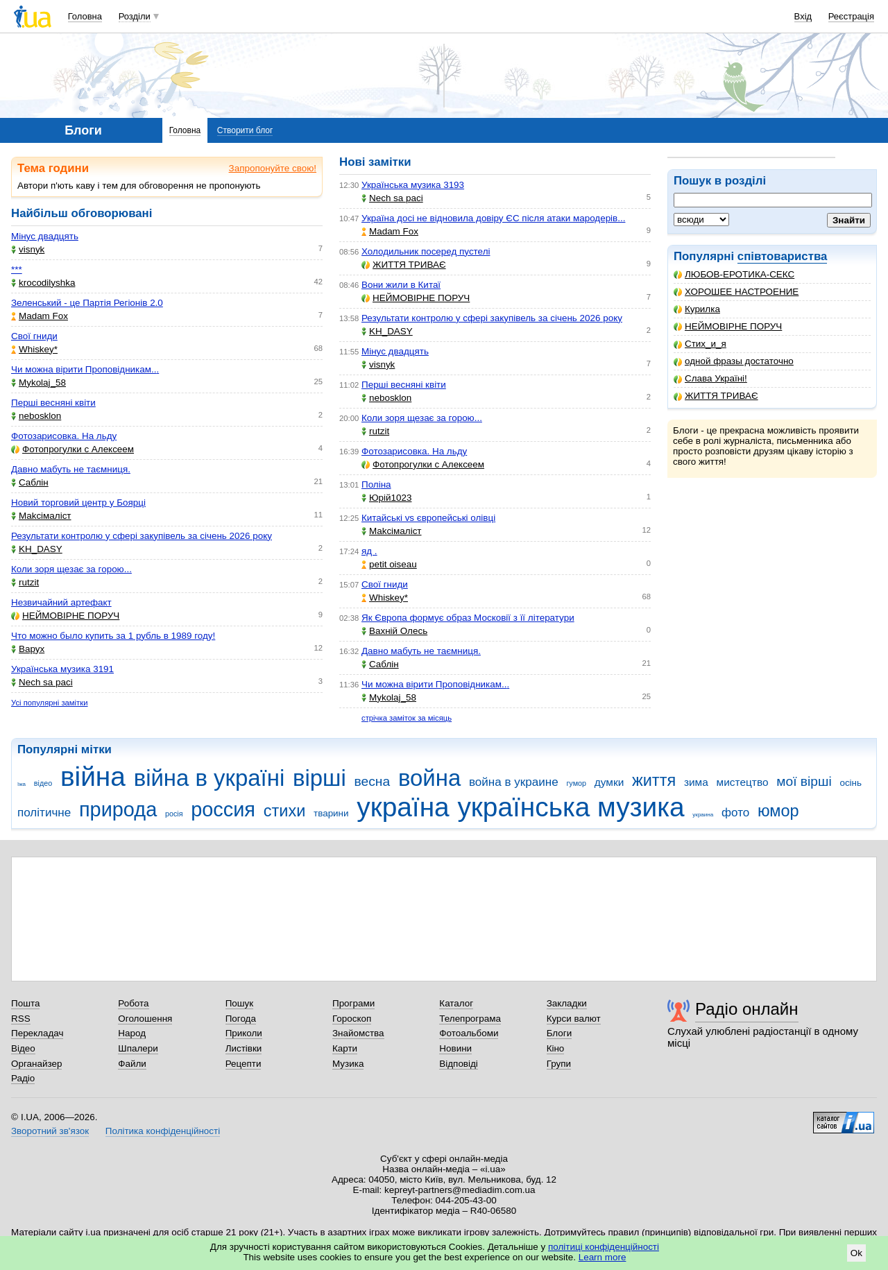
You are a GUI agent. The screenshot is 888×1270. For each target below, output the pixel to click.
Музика (348, 1063)
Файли (132, 1063)
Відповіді (458, 1063)
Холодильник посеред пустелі (425, 251)
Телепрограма (470, 1018)
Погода (240, 1018)
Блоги (559, 1033)
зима (696, 782)
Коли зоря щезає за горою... (71, 569)
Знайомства (358, 1033)
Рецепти (243, 1063)
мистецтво (743, 782)
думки (609, 782)
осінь (850, 783)
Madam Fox (39, 316)
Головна (85, 16)
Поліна (376, 484)
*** (16, 269)
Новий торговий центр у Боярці (78, 502)
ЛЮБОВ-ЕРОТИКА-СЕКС (734, 274)
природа (118, 809)
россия (223, 809)
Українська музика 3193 (412, 185)
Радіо (23, 1078)
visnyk (27, 249)
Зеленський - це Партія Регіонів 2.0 (87, 303)
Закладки (567, 1003)
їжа (21, 784)
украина (702, 815)
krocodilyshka (43, 282)
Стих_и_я (700, 343)
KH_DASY (36, 549)
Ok (856, 1253)
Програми (353, 1003)
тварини (331, 813)
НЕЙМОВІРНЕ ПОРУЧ (728, 326)
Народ (132, 1033)
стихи (285, 811)
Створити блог (245, 130)
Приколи (243, 1033)
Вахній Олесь (394, 631)
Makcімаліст (41, 515)
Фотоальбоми (468, 1033)
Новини (455, 1048)
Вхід (803, 16)
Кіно (556, 1048)
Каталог (456, 1003)
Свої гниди (34, 336)
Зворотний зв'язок (50, 1131)
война (429, 778)
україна (403, 807)
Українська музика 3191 (62, 669)
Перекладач (37, 1033)
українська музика (570, 807)
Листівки (243, 1048)
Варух (27, 649)
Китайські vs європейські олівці (428, 518)
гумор (576, 783)
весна (373, 781)
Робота (133, 1003)
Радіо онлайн (747, 1008)
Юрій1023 (386, 497)
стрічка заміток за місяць (406, 718)
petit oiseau (389, 564)
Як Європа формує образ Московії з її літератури (467, 617)
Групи (559, 1063)
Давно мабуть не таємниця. (70, 469)
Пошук (239, 1003)
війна (93, 776)
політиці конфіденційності (603, 1247)
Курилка (697, 309)
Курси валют (574, 1018)
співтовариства (782, 256)
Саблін (30, 482)
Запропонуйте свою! (272, 168)
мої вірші (803, 781)
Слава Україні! (710, 378)
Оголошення (145, 1018)
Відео (23, 1048)
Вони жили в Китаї (401, 285)
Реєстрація (851, 16)
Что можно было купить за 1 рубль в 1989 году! (113, 635)
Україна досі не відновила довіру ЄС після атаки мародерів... (493, 218)
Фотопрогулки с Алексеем (72, 449)
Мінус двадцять (44, 236)
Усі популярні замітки (49, 702)
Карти (344, 1048)
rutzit (25, 582)
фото (735, 812)
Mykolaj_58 (38, 382)
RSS (21, 1018)
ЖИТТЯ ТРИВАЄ (716, 396)
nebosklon (36, 416)
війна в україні (209, 778)
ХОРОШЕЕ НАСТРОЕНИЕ (736, 291)
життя (654, 780)
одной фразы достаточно (734, 361)
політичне (44, 812)
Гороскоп (351, 1018)
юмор (778, 811)
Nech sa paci (42, 682)
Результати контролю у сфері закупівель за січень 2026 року (141, 536)
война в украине (513, 782)
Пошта (25, 1003)
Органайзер (36, 1063)
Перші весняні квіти (53, 402)
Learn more (602, 1257)
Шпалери (137, 1048)
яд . (369, 551)
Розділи (135, 16)
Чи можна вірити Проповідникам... (85, 369)
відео (43, 783)
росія (174, 813)
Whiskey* (34, 349)
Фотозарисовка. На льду (64, 436)
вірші (319, 778)
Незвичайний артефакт (61, 602)
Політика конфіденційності (162, 1131)
